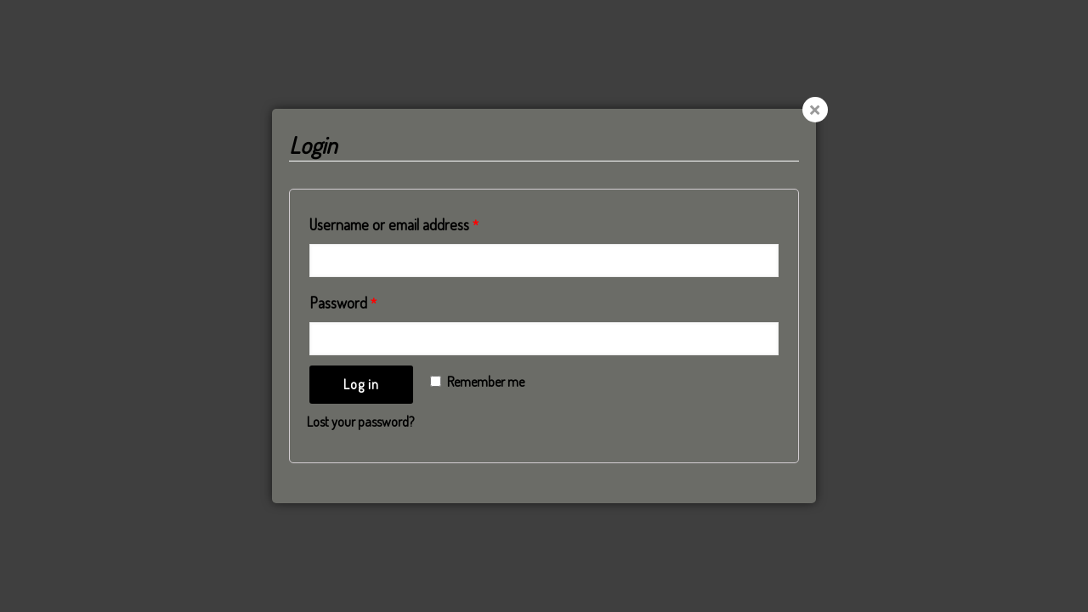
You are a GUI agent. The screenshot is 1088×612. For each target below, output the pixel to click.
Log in (361, 384)
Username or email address (394, 224)
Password (343, 302)
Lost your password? (360, 421)
